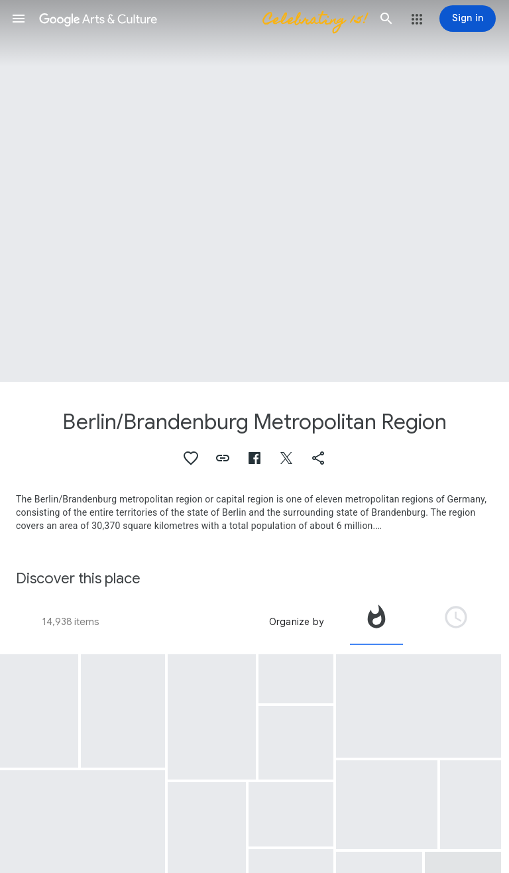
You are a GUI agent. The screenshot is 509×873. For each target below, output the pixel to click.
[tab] (376, 622)
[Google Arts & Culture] (202, 18)
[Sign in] (467, 18)
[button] (18, 18)
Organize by (296, 622)
